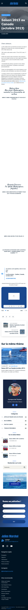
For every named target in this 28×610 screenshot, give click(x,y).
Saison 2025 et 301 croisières (16, 438)
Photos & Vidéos (5, 561)
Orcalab (3, 595)
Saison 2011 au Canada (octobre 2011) (13, 368)
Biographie (3, 555)
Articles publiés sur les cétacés (15, 417)
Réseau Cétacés (5, 593)
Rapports (3, 557)
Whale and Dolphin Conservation (5, 582)
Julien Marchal (14, 366)
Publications (4, 559)
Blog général (15, 421)
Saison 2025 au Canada (15, 446)
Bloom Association (5, 591)
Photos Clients (6, 15)
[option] (14, 362)
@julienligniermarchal (7, 571)
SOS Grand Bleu (5, 587)
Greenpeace (4, 589)
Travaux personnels (15, 428)
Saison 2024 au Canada (15, 453)
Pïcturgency (8, 608)
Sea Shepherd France (6, 585)
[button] (26, 3)
